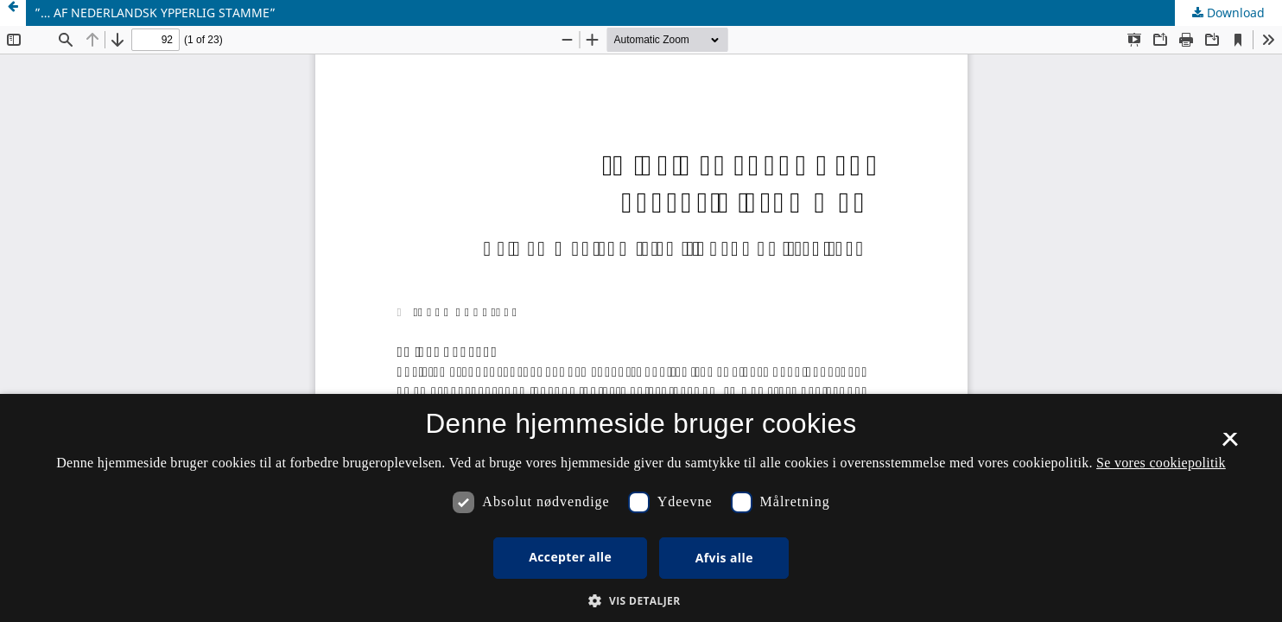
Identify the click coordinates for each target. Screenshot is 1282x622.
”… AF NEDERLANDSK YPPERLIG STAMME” (155, 12)
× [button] (1230, 445)
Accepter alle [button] (570, 557)
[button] (640, 601)
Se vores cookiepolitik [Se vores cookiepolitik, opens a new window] (1161, 462)
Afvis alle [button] (724, 557)
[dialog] (641, 508)
